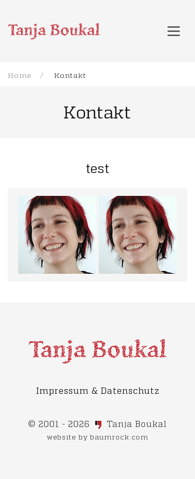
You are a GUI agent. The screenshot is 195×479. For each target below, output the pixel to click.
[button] (173, 31)
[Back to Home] (54, 31)
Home (20, 75)
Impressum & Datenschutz (98, 390)
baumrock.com (119, 437)
